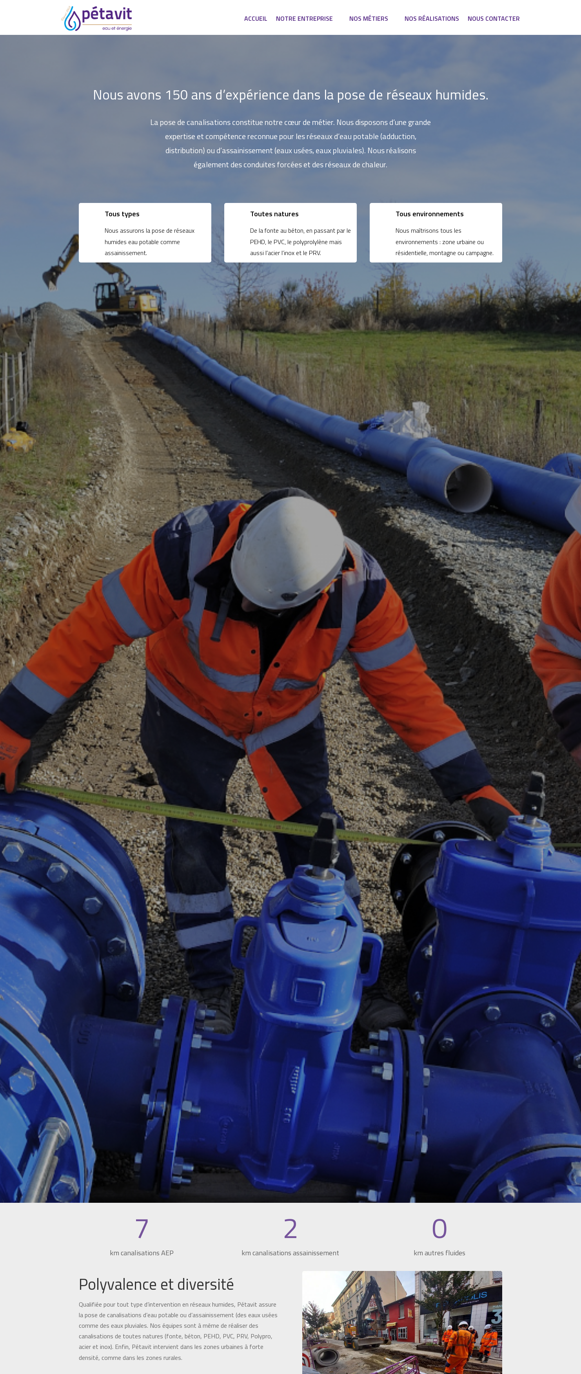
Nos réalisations (432, 19)
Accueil (255, 19)
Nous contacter (494, 19)
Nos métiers (368, 19)
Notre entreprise (304, 19)
